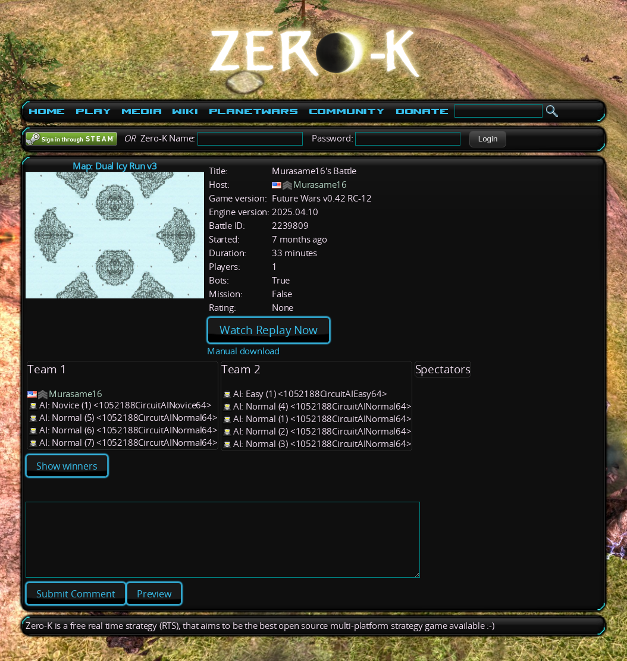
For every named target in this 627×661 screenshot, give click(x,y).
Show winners (67, 466)
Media (141, 111)
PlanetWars (253, 111)
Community (347, 111)
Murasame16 (320, 184)
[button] (487, 139)
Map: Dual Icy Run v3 (115, 166)
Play (93, 111)
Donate (422, 111)
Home (47, 111)
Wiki (184, 111)
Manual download (243, 351)
